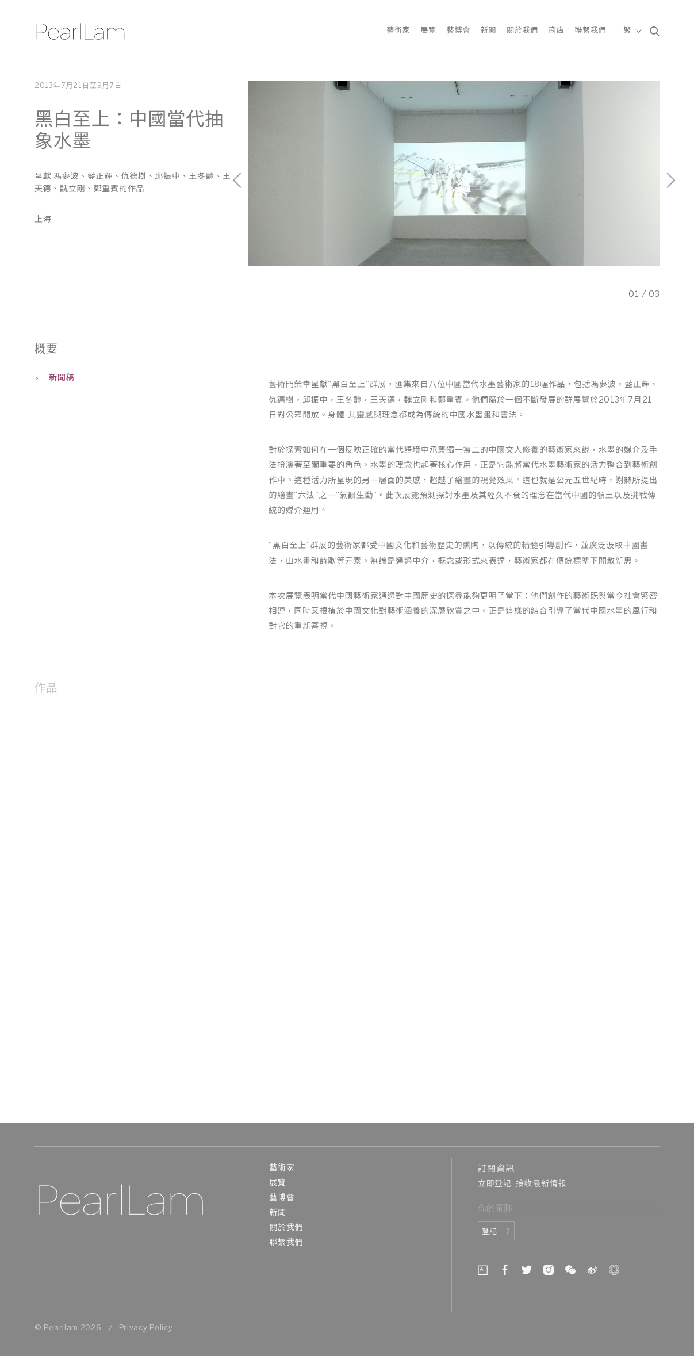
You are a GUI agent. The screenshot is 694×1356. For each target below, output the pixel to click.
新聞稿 (54, 378)
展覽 (428, 31)
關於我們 (522, 31)
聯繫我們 (590, 31)
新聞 (488, 31)
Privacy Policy (146, 1328)
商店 (556, 31)
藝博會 (458, 31)
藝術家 (398, 31)
